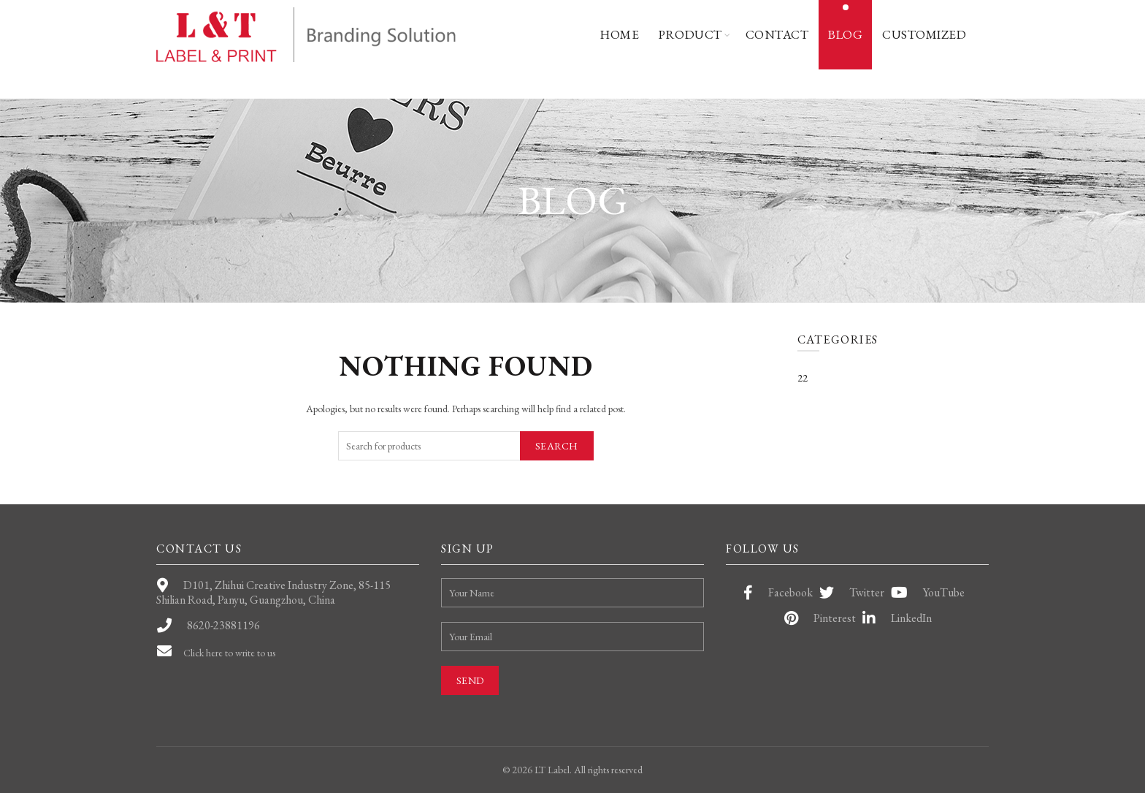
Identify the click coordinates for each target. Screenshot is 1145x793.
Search (556, 446)
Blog (842, 35)
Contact (772, 35)
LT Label (546, 769)
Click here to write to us (236, 653)
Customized (923, 35)
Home (614, 35)
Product (686, 35)
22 (803, 378)
